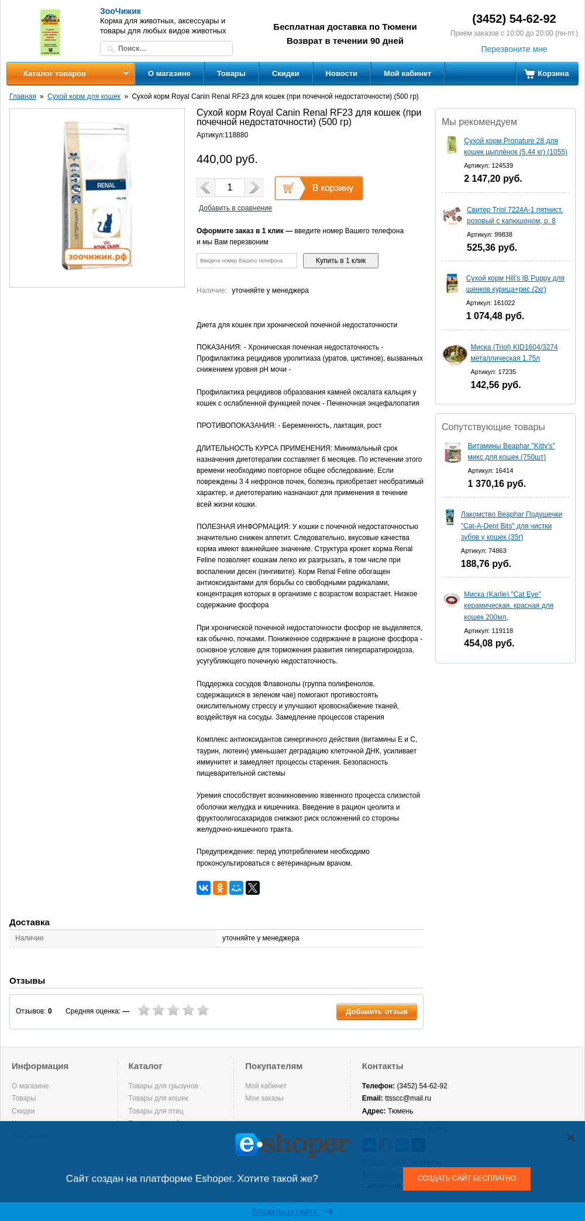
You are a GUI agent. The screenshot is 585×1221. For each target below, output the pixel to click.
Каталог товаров (54, 73)
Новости (342, 73)
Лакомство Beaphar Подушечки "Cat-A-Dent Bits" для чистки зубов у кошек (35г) (511, 525)
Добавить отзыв (377, 1011)
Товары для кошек (158, 1098)
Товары (231, 73)
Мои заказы (264, 1098)
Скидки (286, 73)
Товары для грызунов (163, 1086)
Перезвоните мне (514, 49)
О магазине (169, 73)
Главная (22, 96)
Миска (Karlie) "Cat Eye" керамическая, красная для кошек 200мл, (508, 605)
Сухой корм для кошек (84, 96)
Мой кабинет (407, 73)
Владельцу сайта (292, 1211)
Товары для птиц (156, 1111)
